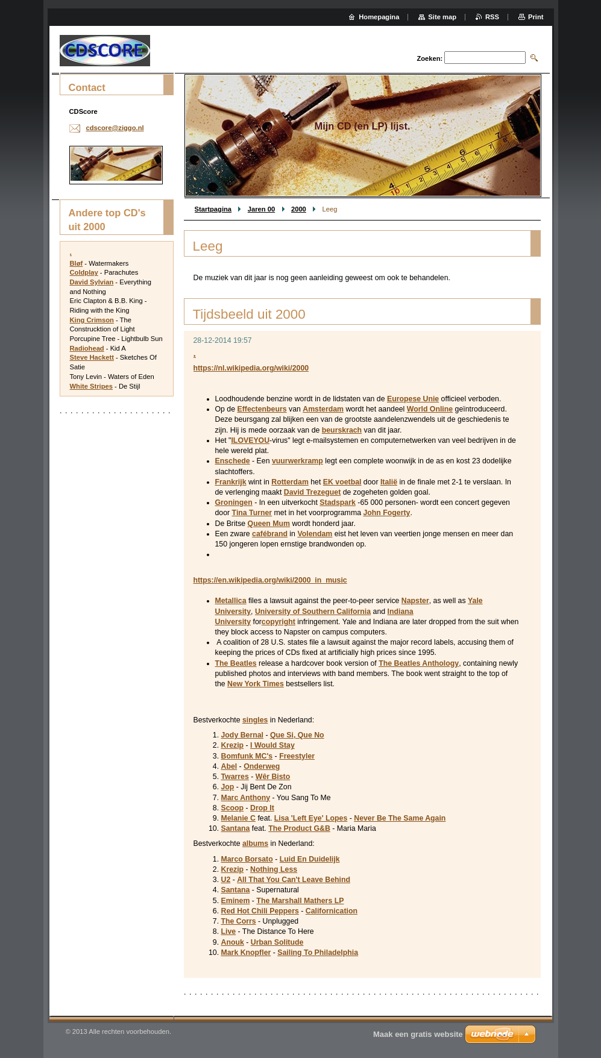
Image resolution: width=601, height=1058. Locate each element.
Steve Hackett (92, 357)
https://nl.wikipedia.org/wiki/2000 (251, 368)
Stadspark (337, 502)
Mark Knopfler (246, 952)
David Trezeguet (312, 492)
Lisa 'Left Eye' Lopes (311, 818)
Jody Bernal (242, 735)
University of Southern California (313, 611)
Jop (227, 787)
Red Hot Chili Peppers (260, 911)
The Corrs (238, 921)
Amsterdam (323, 409)
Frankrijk (231, 482)
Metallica (231, 600)
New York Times (255, 684)
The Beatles (236, 663)
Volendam (314, 534)
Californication (331, 911)
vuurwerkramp (297, 461)
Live (228, 931)
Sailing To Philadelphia (317, 952)
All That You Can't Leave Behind (293, 879)
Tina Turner (252, 513)
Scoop (232, 808)
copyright (278, 622)
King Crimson (92, 320)
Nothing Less (273, 869)
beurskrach (342, 430)
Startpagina (213, 209)
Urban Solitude (277, 942)
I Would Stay (272, 745)
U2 (226, 879)
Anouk (232, 942)
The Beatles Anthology (419, 663)
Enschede (232, 461)
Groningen (234, 502)
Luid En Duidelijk (310, 859)
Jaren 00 (261, 209)
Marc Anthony (246, 798)
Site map (442, 16)
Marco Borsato (247, 859)
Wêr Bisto (273, 776)
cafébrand (270, 534)
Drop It (262, 808)
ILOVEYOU (250, 440)
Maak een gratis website (418, 1034)
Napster (415, 600)
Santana (235, 828)
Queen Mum (269, 523)
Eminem (235, 901)
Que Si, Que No (297, 735)
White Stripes (91, 386)
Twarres (235, 776)
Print (535, 16)
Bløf (76, 263)
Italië (388, 482)
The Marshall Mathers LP (300, 901)
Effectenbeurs (261, 409)
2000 (298, 209)
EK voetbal (342, 482)
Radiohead (87, 348)
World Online (430, 409)
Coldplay (84, 272)
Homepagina (379, 16)
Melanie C (238, 818)
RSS (492, 16)
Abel (229, 766)
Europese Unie (413, 399)
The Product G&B (299, 828)
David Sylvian (92, 282)
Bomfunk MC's (247, 756)
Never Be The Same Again (399, 818)
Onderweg (262, 766)
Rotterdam (290, 482)
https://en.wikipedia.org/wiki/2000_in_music (270, 580)
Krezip (232, 745)
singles (255, 720)
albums (255, 843)
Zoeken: (429, 58)
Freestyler (297, 756)
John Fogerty (386, 513)
